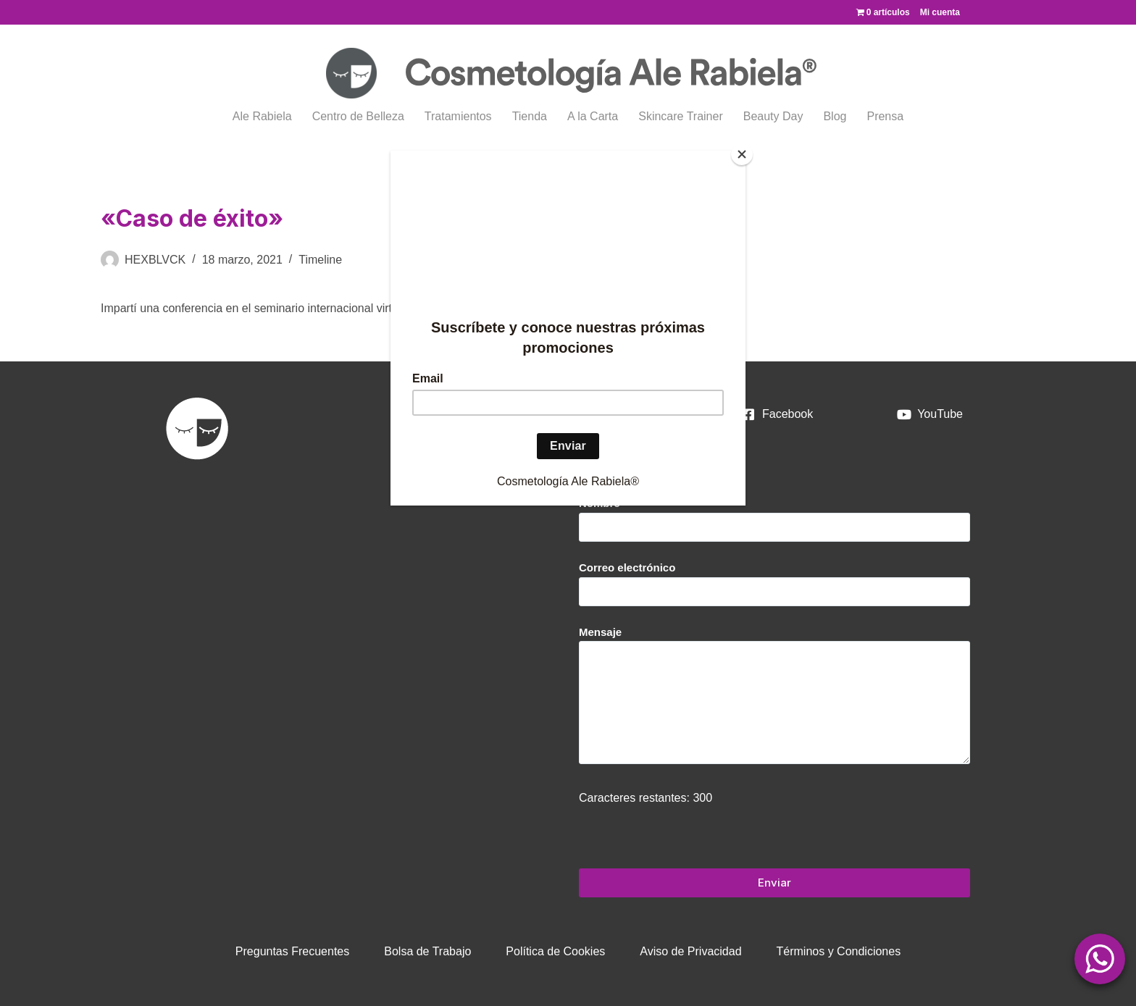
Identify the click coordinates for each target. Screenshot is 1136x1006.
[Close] (742, 154)
